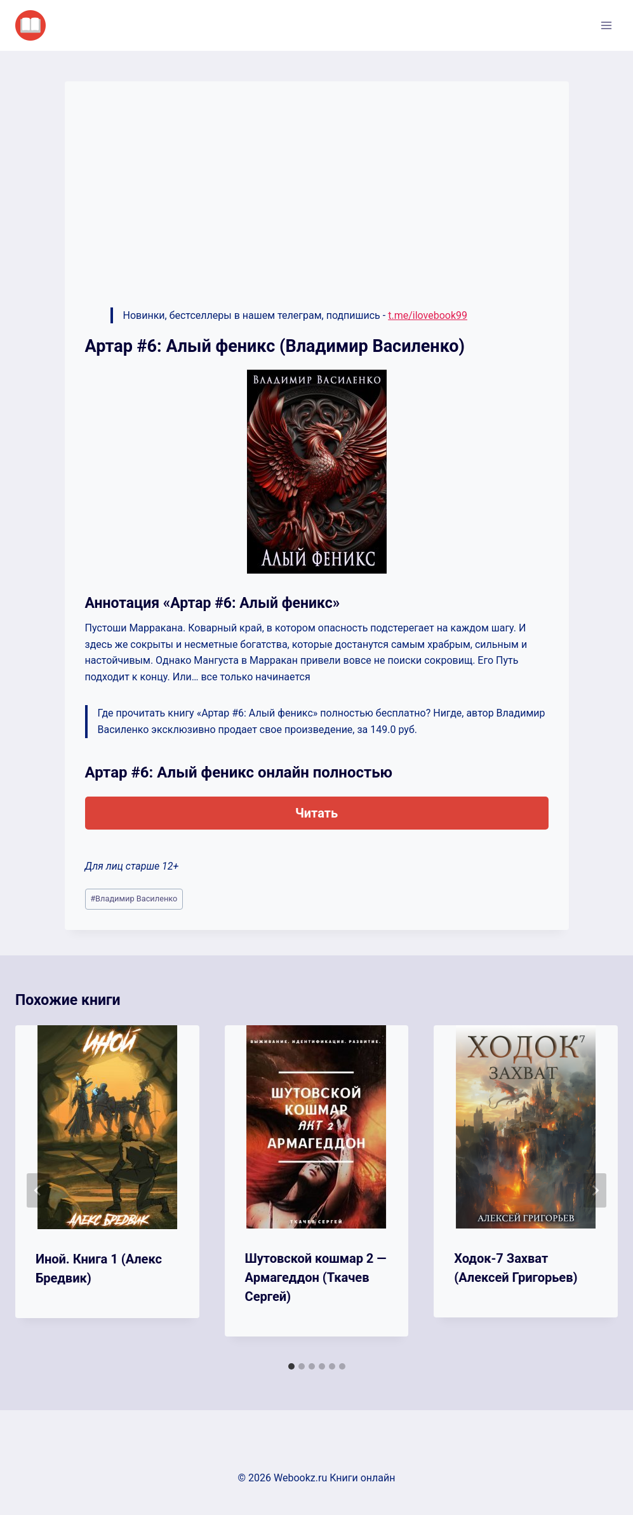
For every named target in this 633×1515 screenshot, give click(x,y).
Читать (316, 813)
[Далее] (594, 1190)
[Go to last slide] (38, 1190)
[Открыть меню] (606, 25)
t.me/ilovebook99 (427, 315)
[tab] (291, 1366)
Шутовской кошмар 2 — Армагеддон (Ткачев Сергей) (316, 1277)
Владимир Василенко (133, 898)
